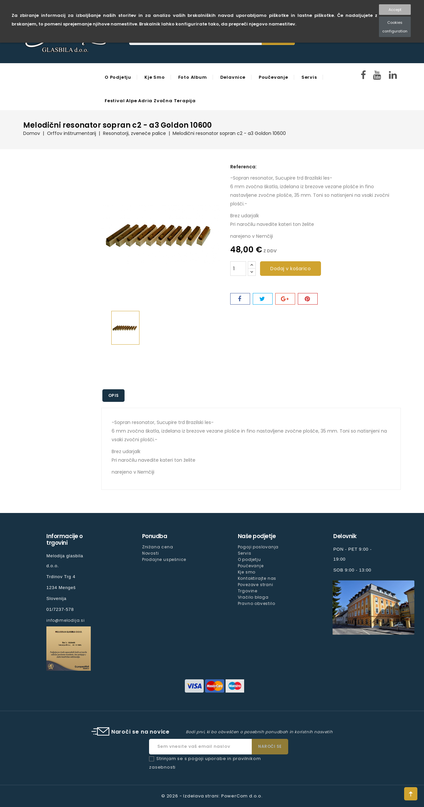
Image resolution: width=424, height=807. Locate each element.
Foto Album (192, 77)
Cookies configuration (394, 27)
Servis (309, 77)
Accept (395, 9)
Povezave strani (255, 584)
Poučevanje (273, 77)
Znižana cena (157, 547)
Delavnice (232, 77)
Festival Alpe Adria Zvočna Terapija (150, 101)
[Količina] (238, 268)
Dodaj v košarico (290, 268)
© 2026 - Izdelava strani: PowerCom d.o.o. (212, 796)
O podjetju (118, 77)
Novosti (150, 553)
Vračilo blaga (253, 597)
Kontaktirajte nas (257, 578)
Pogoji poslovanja (258, 547)
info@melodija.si (65, 620)
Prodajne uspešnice (164, 559)
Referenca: (243, 166)
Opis (114, 395)
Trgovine (247, 591)
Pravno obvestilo (256, 603)
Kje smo (154, 77)
